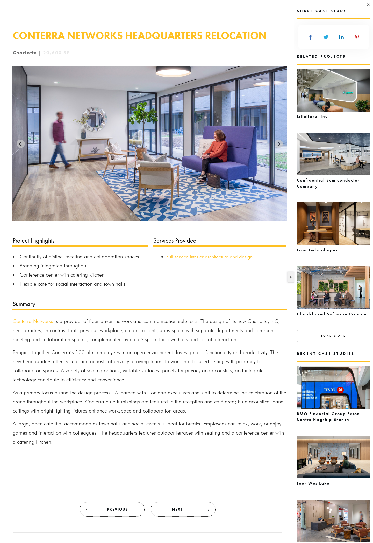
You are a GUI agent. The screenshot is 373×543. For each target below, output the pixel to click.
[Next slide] (279, 144)
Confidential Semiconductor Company (333, 163)
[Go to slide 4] (165, 214)
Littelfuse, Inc (333, 97)
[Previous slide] (21, 144)
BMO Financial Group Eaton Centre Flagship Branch (333, 397)
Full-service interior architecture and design (209, 256)
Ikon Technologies (333, 230)
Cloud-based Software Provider (333, 294)
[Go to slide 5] (176, 214)
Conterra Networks (33, 321)
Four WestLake (333, 463)
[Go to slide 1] (131, 214)
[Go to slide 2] (142, 213)
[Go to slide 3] (154, 214)
